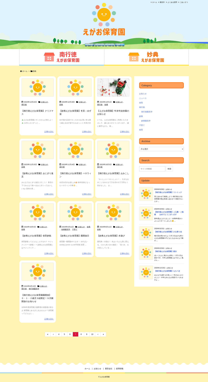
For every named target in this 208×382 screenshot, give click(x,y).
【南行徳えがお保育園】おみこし (113, 173)
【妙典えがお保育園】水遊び (111, 236)
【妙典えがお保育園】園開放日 (74, 236)
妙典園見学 (65, 229)
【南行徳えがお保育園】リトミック (168, 192)
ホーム (154, 2)
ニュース (143, 98)
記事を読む (49, 132)
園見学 (162, 2)
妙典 (61, 105)
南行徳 (24, 105)
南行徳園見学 (34, 289)
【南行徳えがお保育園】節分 (165, 251)
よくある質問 (172, 2)
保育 (141, 103)
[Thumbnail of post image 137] (113, 87)
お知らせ (44, 102)
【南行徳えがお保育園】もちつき (167, 271)
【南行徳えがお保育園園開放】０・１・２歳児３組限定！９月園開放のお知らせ (37, 298)
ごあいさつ (184, 2)
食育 (141, 130)
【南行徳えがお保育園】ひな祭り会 (168, 232)
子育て (74, 229)
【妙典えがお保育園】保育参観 (36, 236)
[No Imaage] (37, 87)
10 (92, 334)
